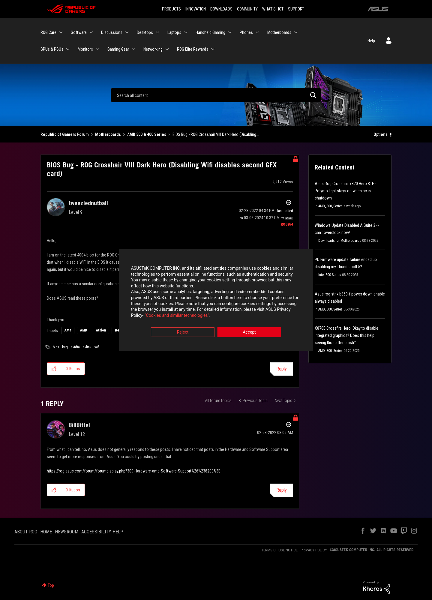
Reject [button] (183, 333)
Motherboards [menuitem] (279, 32)
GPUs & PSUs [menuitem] (51, 49)
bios (56, 347)
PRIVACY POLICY (314, 550)
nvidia (75, 347)
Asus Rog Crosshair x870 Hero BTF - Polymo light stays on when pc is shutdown (345, 190)
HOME (46, 532)
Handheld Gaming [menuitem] (210, 32)
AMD (83, 330)
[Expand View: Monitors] (97, 49)
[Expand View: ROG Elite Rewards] (213, 49)
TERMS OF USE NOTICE (279, 550)
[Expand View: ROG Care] (61, 32)
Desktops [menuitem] (145, 32)
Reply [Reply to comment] (281, 490)
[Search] (216, 95)
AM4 (67, 330)
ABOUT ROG (25, 532)
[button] (54, 369)
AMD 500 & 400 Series (146, 134)
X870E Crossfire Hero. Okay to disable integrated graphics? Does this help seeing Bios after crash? (346, 335)
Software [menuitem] (79, 32)
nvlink (87, 347)
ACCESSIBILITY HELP (102, 532)
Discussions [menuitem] (111, 32)
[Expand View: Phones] (257, 32)
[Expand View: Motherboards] (296, 32)
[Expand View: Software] (91, 32)
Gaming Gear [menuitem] (118, 49)
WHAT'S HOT (273, 9)
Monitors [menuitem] (85, 49)
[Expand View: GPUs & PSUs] (68, 49)
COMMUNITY (247, 9)
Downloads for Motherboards (339, 240)
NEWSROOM (66, 532)
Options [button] (381, 134)
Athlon (101, 330)
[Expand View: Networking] (167, 49)
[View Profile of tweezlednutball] (88, 203)
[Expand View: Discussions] (127, 32)
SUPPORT (296, 9)
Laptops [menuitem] (174, 32)
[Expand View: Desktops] (157, 32)
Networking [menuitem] (153, 49)
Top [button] (51, 585)
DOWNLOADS (221, 9)
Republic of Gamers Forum (64, 134)
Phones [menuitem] (246, 32)
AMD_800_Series (330, 206)
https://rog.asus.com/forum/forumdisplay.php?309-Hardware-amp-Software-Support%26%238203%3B (133, 471)
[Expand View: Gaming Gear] (133, 49)
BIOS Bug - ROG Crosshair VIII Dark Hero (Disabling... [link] (215, 134)
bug (65, 347)
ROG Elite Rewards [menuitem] (192, 49)
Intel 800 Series (329, 275)
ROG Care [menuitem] (48, 32)
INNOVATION (195, 9)
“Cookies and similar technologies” (176, 316)
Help (371, 40)
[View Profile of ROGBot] (287, 224)
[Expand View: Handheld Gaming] (230, 32)
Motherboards (108, 134)
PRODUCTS (171, 9)
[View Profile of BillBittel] (79, 425)
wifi (97, 347)
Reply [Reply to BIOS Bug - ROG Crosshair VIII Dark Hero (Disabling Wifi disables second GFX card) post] (281, 369)
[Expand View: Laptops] (186, 32)
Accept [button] (249, 333)
